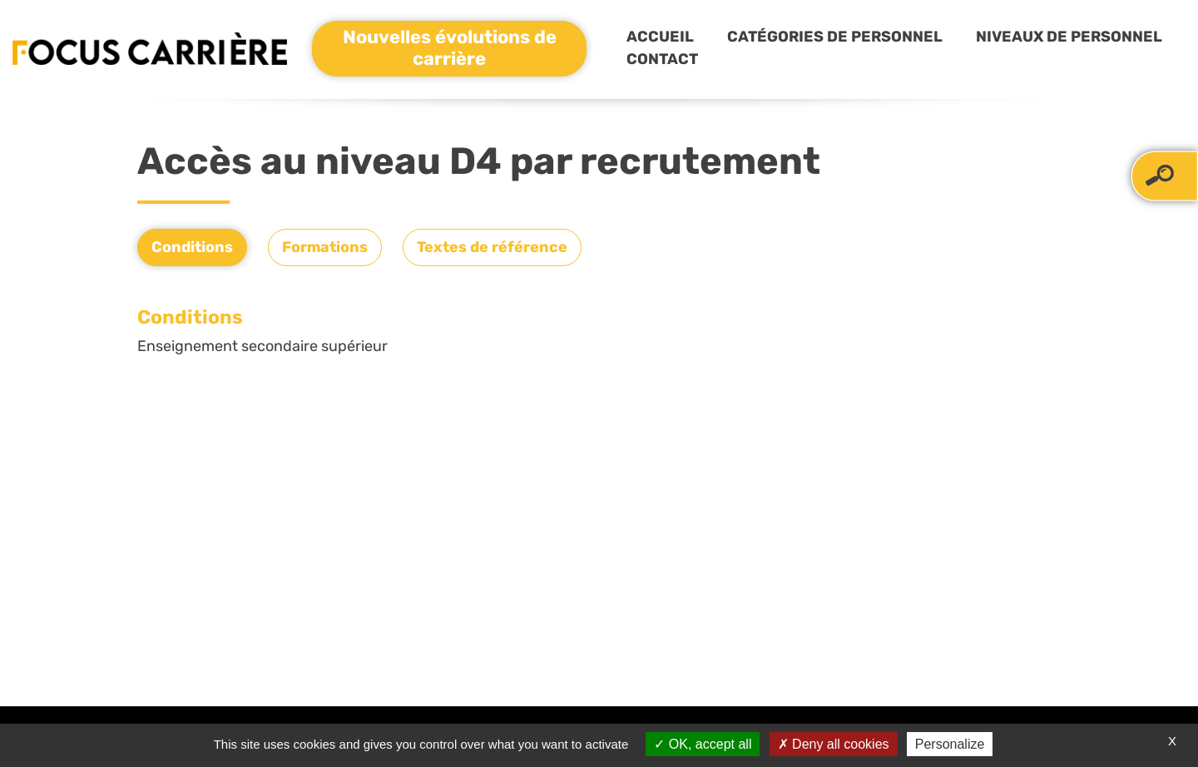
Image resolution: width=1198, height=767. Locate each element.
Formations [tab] (325, 247)
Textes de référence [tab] (492, 247)
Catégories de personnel (835, 36)
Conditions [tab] (192, 247)
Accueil (660, 36)
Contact (662, 59)
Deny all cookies (833, 744)
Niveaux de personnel (1069, 36)
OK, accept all (702, 744)
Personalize (950, 744)
